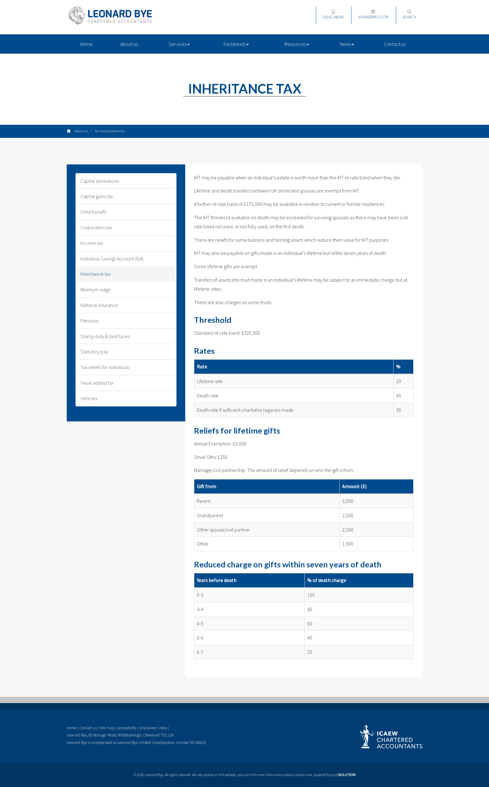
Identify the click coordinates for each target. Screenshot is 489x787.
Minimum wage (95, 289)
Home (86, 44)
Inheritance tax (95, 274)
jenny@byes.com (373, 15)
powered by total (335, 774)
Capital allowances (99, 181)
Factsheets (236, 44)
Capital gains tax (96, 196)
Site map (106, 728)
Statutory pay (94, 351)
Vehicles (89, 398)
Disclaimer (148, 728)
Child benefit (93, 212)
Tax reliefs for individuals (105, 367)
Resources (296, 44)
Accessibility (127, 728)
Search (409, 15)
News (347, 44)
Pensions (89, 321)
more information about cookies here (284, 774)
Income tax (91, 243)
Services (179, 44)
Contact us (394, 44)
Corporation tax (96, 227)
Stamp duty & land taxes (105, 336)
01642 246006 (333, 15)
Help (163, 728)
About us (129, 44)
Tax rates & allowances (109, 131)
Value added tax (97, 383)
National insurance (99, 305)
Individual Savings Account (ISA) (111, 258)
